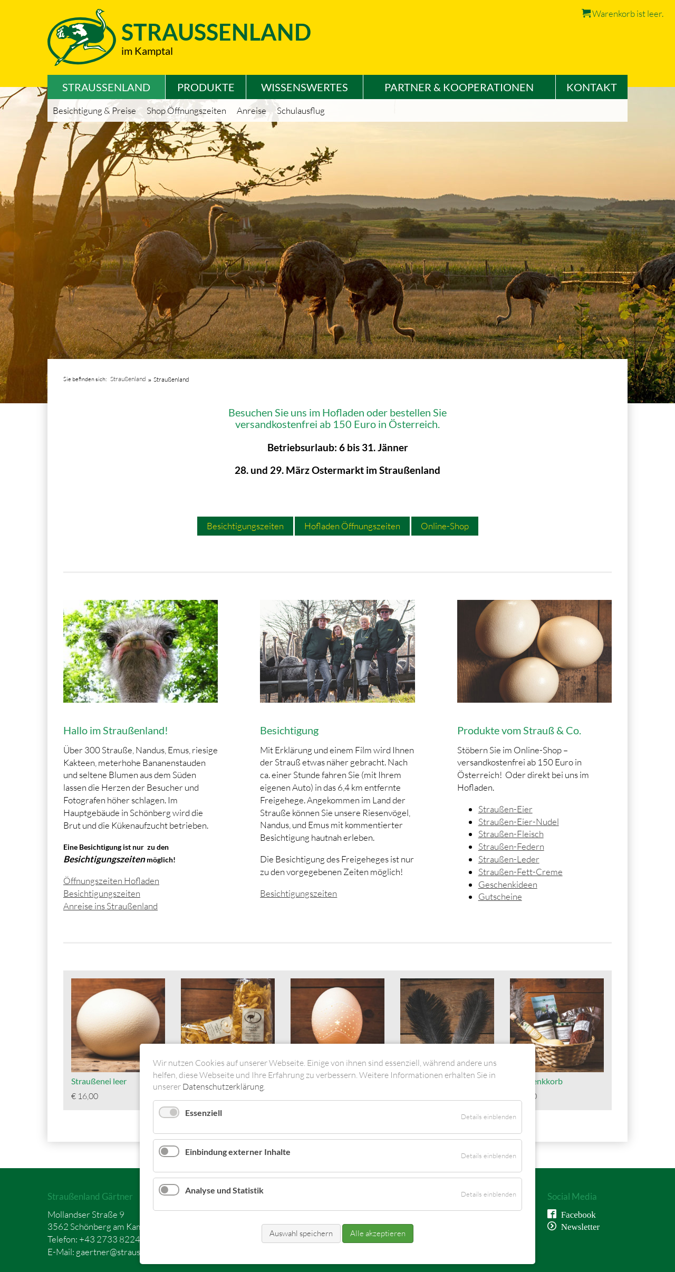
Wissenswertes (304, 87)
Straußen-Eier (505, 808)
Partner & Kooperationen (459, 87)
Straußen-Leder (508, 859)
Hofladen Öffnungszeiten (352, 525)
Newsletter (578, 1225)
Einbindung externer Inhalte (238, 1152)
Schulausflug (301, 110)
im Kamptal (147, 50)
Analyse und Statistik (224, 1190)
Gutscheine (500, 896)
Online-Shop (445, 525)
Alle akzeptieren (378, 1233)
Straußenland (128, 379)
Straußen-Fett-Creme (520, 871)
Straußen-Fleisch (511, 833)
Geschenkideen (507, 884)
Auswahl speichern (301, 1233)
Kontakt (591, 87)
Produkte (206, 87)
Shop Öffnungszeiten (186, 110)
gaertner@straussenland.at (127, 1251)
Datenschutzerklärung (223, 1086)
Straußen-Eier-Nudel (518, 821)
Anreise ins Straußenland (110, 905)
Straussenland (216, 31)
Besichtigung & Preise (94, 110)
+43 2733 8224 (109, 1239)
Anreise (251, 110)
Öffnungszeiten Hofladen (111, 880)
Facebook (576, 1213)
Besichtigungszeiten (245, 525)
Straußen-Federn (511, 846)
